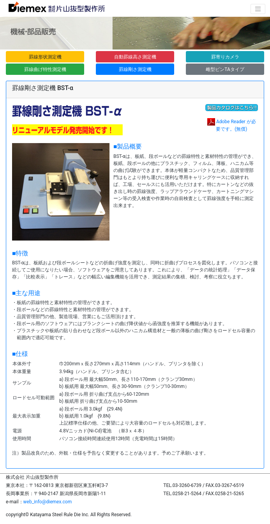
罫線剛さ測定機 (135, 69)
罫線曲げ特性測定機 (45, 69)
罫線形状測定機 (45, 57)
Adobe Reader (230, 121)
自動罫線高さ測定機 (135, 57)
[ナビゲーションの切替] (258, 9)
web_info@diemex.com (47, 502)
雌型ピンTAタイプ (225, 69)
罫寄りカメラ (225, 57)
